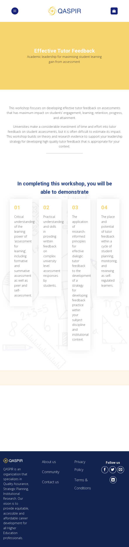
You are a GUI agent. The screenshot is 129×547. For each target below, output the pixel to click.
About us (49, 461)
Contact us (50, 482)
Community (50, 471)
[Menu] (14, 11)
